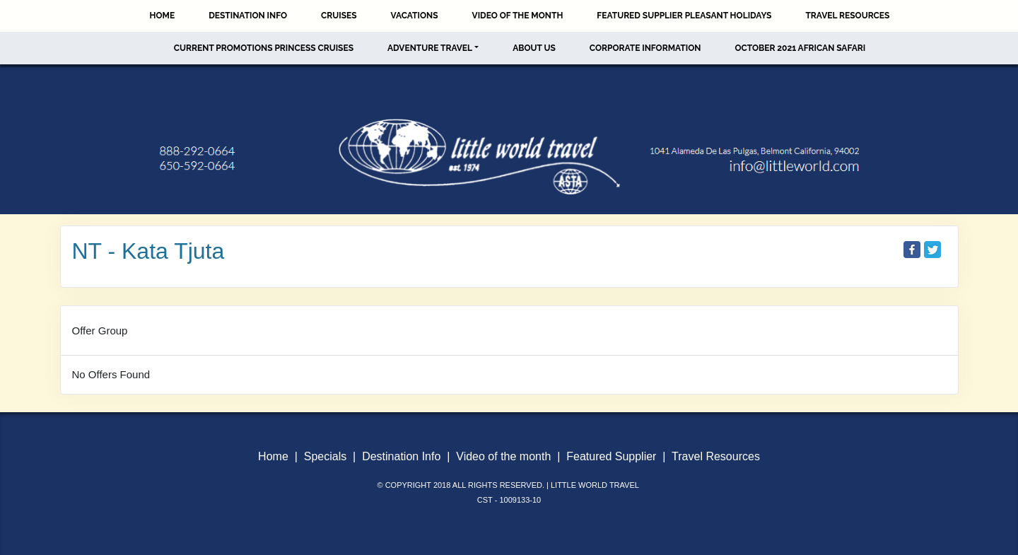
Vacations (414, 16)
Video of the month (503, 456)
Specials (325, 456)
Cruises (339, 16)
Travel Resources (847, 16)
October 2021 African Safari (800, 48)
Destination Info (248, 16)
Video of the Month (517, 16)
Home (162, 16)
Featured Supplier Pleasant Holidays (684, 16)
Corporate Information (645, 48)
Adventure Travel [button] (429, 48)
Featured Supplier (611, 456)
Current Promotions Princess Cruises (263, 48)
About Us (534, 48)
